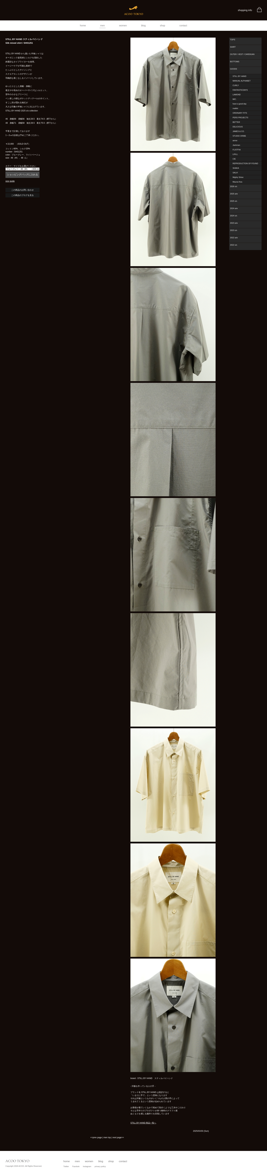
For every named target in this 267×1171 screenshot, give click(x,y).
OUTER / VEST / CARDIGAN (242, 54)
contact (183, 25)
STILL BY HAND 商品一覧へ (143, 1123)
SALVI (235, 173)
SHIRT (233, 47)
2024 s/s (233, 216)
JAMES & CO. (239, 131)
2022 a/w (234, 238)
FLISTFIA (237, 150)
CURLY (236, 85)
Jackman (236, 145)
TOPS (232, 40)
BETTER (236, 122)
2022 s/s (233, 245)
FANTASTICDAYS (240, 90)
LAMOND (237, 95)
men (102, 25)
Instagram (87, 1166)
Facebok (75, 1166)
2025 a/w (234, 194)
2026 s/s (233, 186)
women (123, 25)
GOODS (233, 69)
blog (143, 25)
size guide (10, 181)
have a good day (239, 104)
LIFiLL (235, 154)
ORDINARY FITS (240, 113)
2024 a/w (234, 208)
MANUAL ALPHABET (241, 81)
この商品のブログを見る (22, 195)
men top (107, 1137)
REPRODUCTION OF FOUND (245, 163)
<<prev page (96, 1137)
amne (235, 140)
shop (162, 25)
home (83, 25)
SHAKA (236, 168)
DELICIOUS (238, 127)
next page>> (118, 1137)
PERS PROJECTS (240, 118)
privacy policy (100, 1166)
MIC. (235, 99)
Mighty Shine (238, 177)
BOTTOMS (234, 62)
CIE (234, 159)
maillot (235, 108)
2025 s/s (233, 201)
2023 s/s (233, 230)
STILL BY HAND (239, 76)
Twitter (66, 1166)
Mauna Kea (237, 182)
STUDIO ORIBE (239, 136)
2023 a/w (234, 223)
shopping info (245, 10)
